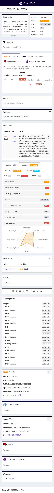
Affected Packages (12, 61)
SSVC (36, 176)
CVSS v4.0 (10, 165)
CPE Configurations (33, 56)
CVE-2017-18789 (17, 9)
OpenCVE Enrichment (35, 61)
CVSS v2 (33, 170)
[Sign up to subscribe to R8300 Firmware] (46, 357)
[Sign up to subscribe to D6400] (46, 313)
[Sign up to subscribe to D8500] (46, 320)
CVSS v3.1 (29, 165)
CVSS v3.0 (12, 170)
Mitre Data (11, 56)
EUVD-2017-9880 (14, 138)
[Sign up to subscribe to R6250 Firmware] (46, 330)
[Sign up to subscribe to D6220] (46, 307)
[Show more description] (15, 35)
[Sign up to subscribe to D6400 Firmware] (46, 317)
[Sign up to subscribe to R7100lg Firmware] (46, 343)
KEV (7, 176)
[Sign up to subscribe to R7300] (46, 347)
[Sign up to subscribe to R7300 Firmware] (46, 350)
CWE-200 (11, 478)
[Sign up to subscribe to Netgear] (46, 303)
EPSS (22, 176)
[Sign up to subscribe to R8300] (46, 354)
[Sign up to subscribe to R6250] (46, 327)
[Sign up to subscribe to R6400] (46, 333)
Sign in (5, 117)
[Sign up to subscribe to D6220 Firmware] (46, 310)
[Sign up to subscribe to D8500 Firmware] (46, 323)
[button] (2, 9)
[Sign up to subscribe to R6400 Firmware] (46, 337)
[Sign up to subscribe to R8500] (46, 360)
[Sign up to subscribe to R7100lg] (46, 340)
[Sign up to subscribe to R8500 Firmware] (46, 364)
